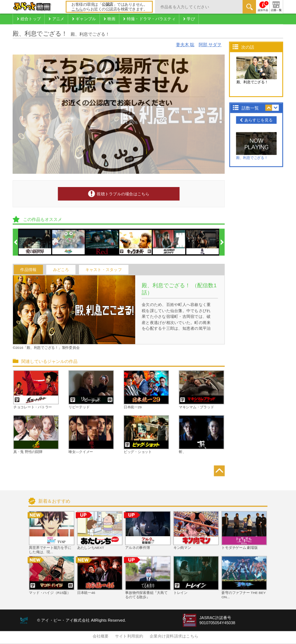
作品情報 (28, 269)
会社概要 (101, 636)
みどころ (61, 269)
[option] (35, 242)
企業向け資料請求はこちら (174, 636)
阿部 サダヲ (210, 45)
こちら (77, 9)
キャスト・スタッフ (103, 269)
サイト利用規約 (129, 636)
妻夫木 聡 (185, 45)
